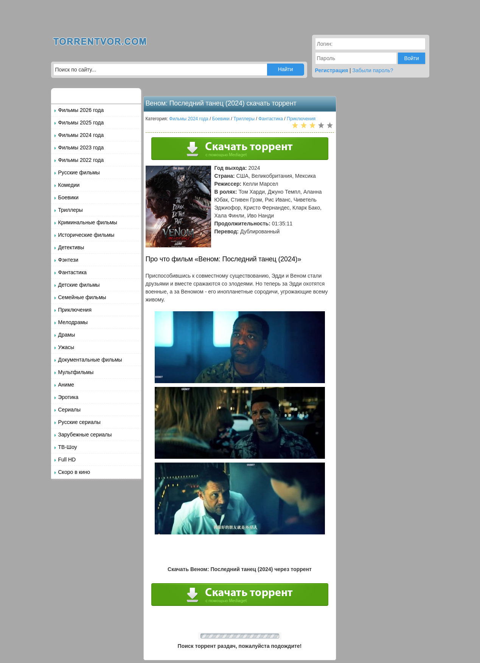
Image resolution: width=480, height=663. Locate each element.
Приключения (75, 310)
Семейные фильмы (82, 297)
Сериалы (69, 410)
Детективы (71, 247)
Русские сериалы (79, 422)
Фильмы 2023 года (81, 147)
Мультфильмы (76, 372)
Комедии (69, 185)
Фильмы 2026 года (81, 110)
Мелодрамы (73, 322)
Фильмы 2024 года (81, 135)
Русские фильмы (79, 172)
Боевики (68, 197)
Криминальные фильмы (87, 222)
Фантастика (72, 272)
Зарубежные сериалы (85, 435)
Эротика (68, 397)
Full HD (67, 459)
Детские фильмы (79, 285)
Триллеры (70, 210)
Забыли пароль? (373, 70)
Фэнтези (68, 260)
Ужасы (66, 347)
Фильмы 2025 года (81, 123)
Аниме (66, 385)
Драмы (66, 335)
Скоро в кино (74, 472)
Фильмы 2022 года (81, 160)
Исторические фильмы (86, 235)
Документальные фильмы (90, 360)
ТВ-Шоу (67, 447)
